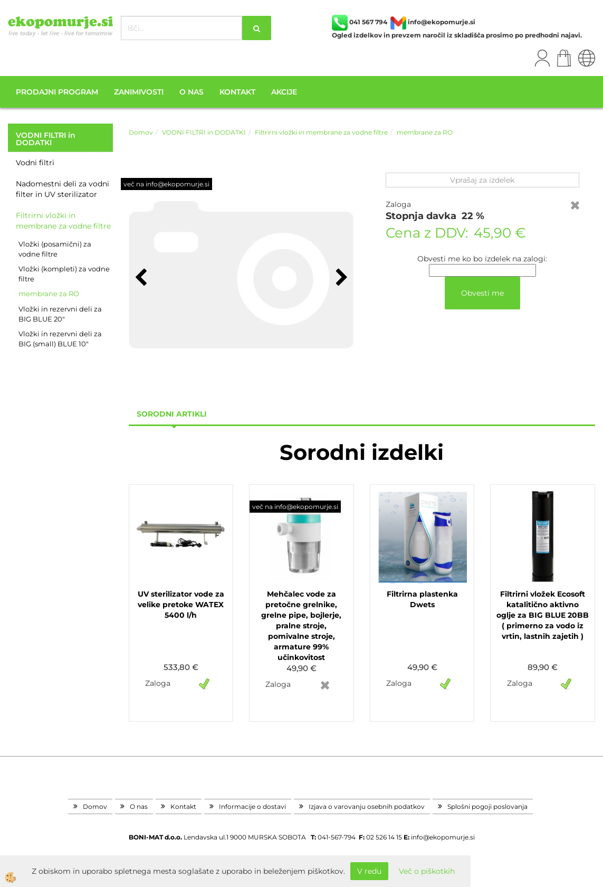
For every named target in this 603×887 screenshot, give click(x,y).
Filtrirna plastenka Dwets (422, 599)
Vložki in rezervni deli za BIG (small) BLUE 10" (60, 338)
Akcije (284, 92)
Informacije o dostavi (252, 806)
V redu (369, 871)
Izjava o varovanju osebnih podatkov (367, 806)
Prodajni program (57, 92)
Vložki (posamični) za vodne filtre (54, 249)
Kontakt (237, 92)
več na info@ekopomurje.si (166, 184)
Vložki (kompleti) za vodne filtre (64, 274)
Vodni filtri (35, 162)
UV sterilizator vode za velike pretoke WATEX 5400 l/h (181, 604)
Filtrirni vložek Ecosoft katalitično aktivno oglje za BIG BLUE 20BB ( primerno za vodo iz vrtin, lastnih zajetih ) (542, 615)
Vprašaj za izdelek (482, 180)
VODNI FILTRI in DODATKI (204, 132)
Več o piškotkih (427, 871)
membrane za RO (48, 293)
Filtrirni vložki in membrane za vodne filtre (63, 221)
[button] (340, 278)
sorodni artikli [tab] (172, 414)
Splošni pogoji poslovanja (487, 806)
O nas (191, 92)
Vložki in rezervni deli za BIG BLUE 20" (60, 314)
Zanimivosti (139, 92)
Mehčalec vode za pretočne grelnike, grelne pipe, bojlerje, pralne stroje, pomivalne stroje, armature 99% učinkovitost (301, 625)
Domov (141, 132)
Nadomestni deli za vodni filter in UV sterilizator (62, 189)
